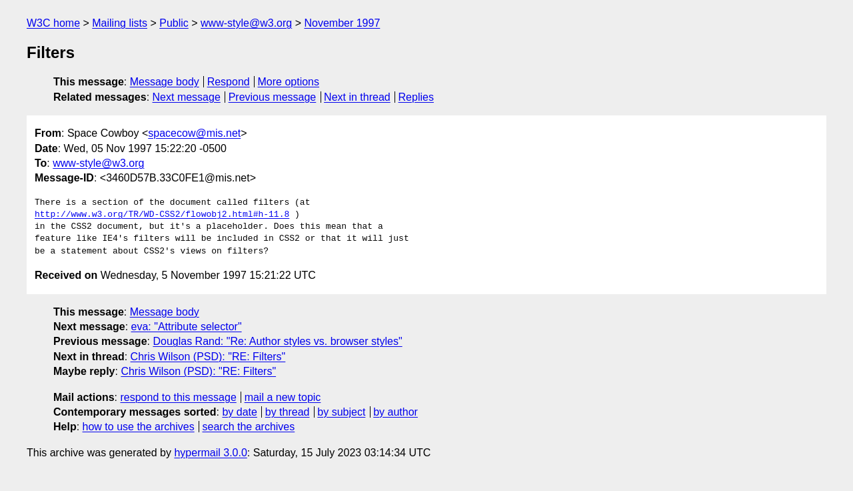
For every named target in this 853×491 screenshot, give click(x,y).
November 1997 (342, 23)
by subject (341, 412)
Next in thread (357, 97)
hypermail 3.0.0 (210, 452)
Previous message (273, 97)
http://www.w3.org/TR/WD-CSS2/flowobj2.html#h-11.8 (162, 215)
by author (395, 412)
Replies (416, 97)
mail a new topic (283, 397)
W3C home (53, 23)
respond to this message (178, 397)
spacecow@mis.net (194, 133)
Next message (187, 97)
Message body (164, 81)
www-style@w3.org (246, 23)
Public (174, 23)
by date (239, 412)
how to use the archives (139, 426)
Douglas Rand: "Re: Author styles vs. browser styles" (277, 341)
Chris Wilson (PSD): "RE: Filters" (208, 356)
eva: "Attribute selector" (186, 326)
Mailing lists (119, 23)
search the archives (249, 426)
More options (289, 81)
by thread (287, 412)
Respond (228, 81)
